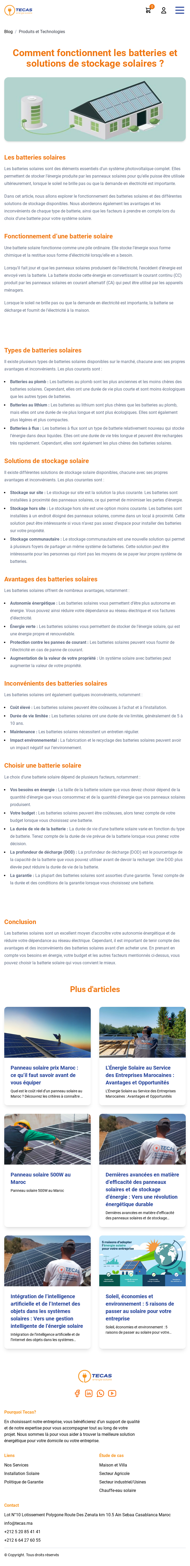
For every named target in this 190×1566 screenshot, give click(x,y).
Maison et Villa (113, 1465)
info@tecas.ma (18, 1523)
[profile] (164, 10)
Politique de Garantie (23, 1481)
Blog (8, 31)
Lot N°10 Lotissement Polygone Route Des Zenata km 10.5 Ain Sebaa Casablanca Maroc (87, 1514)
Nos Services (16, 1465)
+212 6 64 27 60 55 (22, 1540)
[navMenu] (180, 10)
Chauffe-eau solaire (117, 1490)
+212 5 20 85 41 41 (22, 1531)
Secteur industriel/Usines (122, 1481)
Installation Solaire (21, 1473)
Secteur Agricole (114, 1473)
